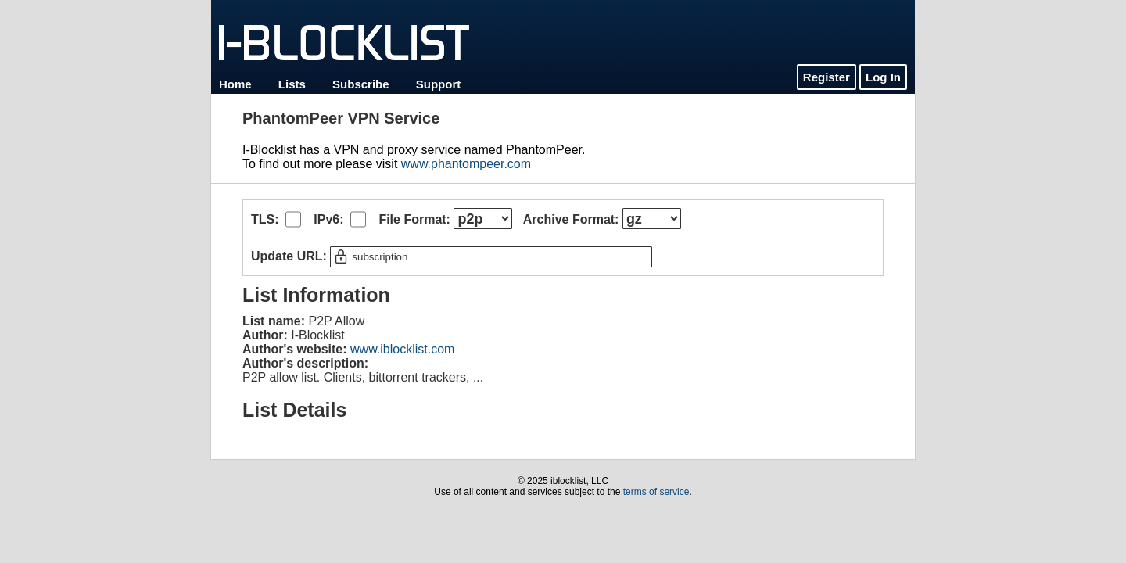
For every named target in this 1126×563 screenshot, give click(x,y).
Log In (883, 77)
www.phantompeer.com (466, 163)
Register (826, 77)
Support (438, 84)
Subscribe (360, 84)
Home (235, 84)
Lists (292, 84)
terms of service (656, 491)
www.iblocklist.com (402, 349)
